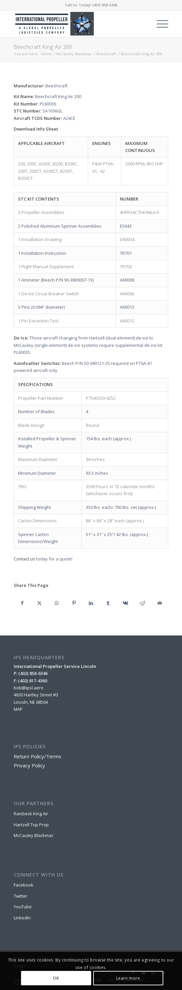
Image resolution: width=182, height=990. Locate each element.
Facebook (23, 885)
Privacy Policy (29, 765)
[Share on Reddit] (142, 603)
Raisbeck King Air (31, 814)
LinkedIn (22, 918)
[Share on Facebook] (22, 603)
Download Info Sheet (36, 129)
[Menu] (159, 23)
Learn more (128, 978)
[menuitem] (159, 23)
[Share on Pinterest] (73, 603)
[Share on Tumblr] (108, 603)
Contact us (24, 559)
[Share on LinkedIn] (91, 603)
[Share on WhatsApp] (56, 603)
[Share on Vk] (125, 603)
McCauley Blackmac (33, 835)
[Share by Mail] (160, 603)
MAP (18, 709)
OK (56, 978)
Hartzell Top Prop (31, 825)
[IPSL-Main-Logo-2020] (76, 23)
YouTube (23, 907)
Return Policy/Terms (37, 756)
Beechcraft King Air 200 (43, 47)
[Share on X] (39, 603)
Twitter (20, 896)
